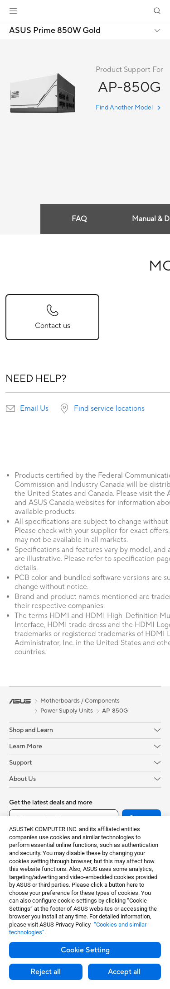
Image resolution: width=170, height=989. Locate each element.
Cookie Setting (85, 950)
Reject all (45, 971)
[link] (85, 11)
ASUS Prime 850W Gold (55, 31)
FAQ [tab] (79, 218)
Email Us (34, 408)
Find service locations (109, 408)
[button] (13, 11)
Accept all (124, 971)
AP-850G (115, 710)
